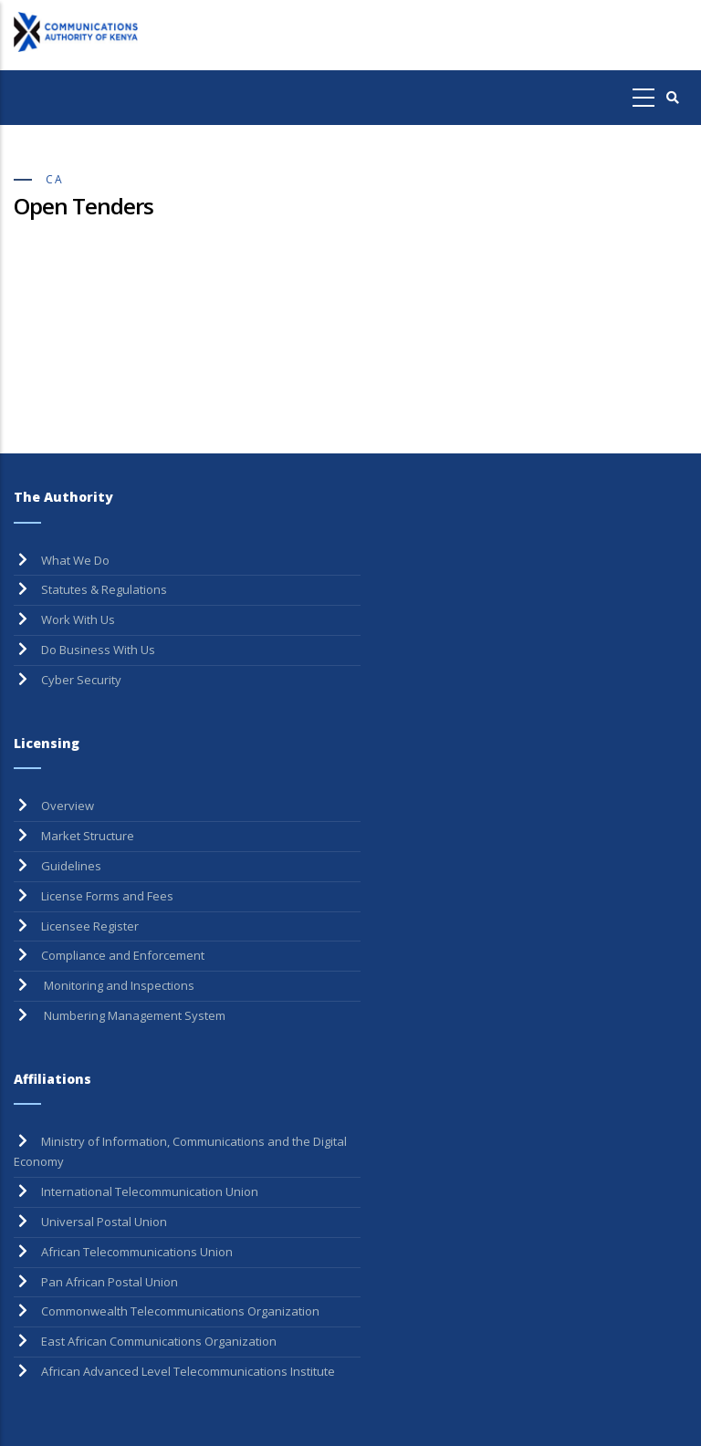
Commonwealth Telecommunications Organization (180, 1311)
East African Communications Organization (159, 1341)
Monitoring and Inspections (117, 985)
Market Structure (87, 835)
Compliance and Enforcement (122, 955)
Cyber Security (81, 679)
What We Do (75, 560)
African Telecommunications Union (137, 1251)
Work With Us (78, 619)
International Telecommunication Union (149, 1191)
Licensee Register (90, 926)
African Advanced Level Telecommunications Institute (188, 1371)
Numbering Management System (133, 1015)
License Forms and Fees (107, 896)
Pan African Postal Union (109, 1282)
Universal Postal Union (104, 1221)
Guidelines (71, 866)
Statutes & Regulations (104, 589)
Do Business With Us (98, 649)
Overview (67, 805)
